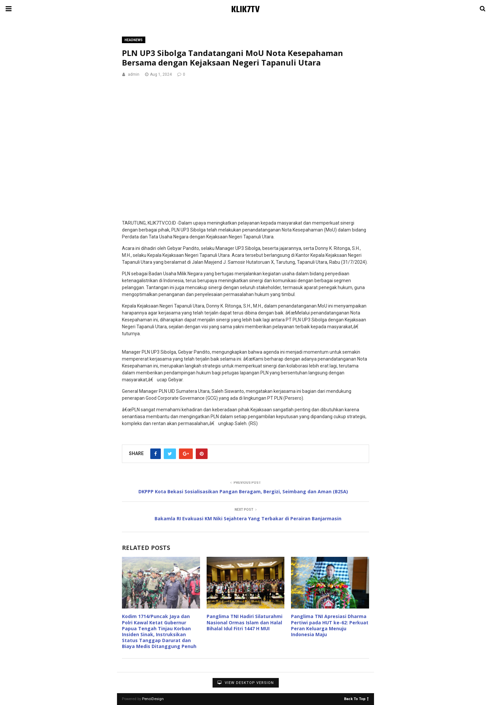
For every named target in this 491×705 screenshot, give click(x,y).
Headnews (134, 40)
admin (133, 74)
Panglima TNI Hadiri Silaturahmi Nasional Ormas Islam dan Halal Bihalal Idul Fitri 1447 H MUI (244, 622)
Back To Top (356, 698)
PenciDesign (153, 699)
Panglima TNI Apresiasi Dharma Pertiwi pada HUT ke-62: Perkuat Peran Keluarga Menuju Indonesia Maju (329, 625)
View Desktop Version (245, 683)
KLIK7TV (245, 10)
